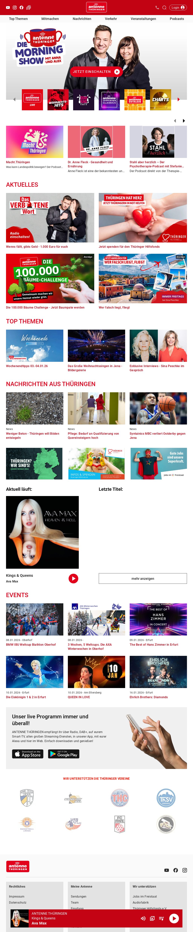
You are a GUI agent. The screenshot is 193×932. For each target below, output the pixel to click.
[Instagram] (184, 870)
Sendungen (79, 896)
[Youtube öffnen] (8, 7)
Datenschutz (17, 902)
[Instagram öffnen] (15, 7)
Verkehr (111, 19)
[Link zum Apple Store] (28, 754)
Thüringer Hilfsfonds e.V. (150, 908)
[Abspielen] (174, 918)
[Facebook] (175, 870)
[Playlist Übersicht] (161, 918)
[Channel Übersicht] (152, 918)
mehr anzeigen (143, 579)
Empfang (77, 908)
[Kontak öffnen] (157, 8)
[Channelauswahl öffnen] (164, 8)
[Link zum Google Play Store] (63, 754)
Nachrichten (82, 19)
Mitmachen (50, 19)
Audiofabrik (141, 902)
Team (75, 902)
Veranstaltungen (143, 19)
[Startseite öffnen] (96, 7)
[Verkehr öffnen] (28, 8)
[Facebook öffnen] (21, 7)
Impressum (17, 896)
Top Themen (18, 19)
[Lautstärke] (143, 918)
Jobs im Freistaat (145, 896)
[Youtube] (166, 870)
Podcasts (177, 19)
